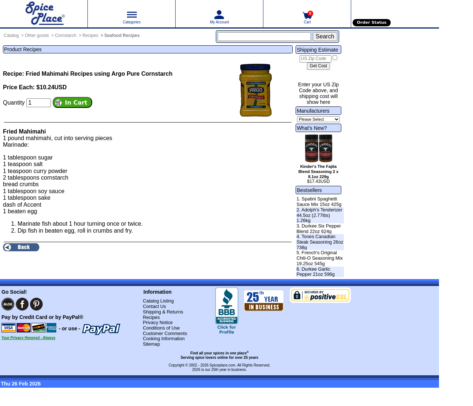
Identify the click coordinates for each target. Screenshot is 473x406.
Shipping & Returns (163, 312)
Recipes (90, 35)
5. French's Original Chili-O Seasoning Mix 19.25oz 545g (319, 258)
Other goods (37, 35)
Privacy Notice (158, 322)
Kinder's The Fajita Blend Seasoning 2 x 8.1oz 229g (318, 171)
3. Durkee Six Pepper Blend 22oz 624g (318, 228)
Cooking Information (164, 338)
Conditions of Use (161, 328)
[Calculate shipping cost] (318, 66)
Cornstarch (65, 35)
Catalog (11, 35)
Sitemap (151, 344)
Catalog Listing (158, 301)
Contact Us (154, 306)
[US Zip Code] (315, 59)
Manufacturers (313, 111)
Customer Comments (165, 333)
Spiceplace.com (223, 365)
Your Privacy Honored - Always (28, 338)
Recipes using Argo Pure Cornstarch (121, 74)
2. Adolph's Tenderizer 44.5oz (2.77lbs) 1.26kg (319, 215)
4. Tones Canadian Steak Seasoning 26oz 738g (319, 242)
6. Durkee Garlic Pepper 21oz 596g (315, 271)
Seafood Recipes (122, 35)
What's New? (312, 128)
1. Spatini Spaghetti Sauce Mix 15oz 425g (318, 201)
